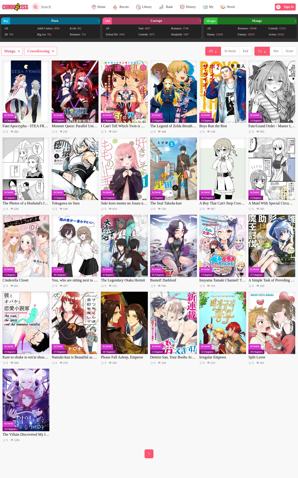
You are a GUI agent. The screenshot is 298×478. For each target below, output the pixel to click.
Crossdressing (40, 51)
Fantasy (246, 34)
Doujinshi (180, 34)
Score (289, 51)
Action (276, 34)
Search (41, 7)
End (245, 51)
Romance (78, 34)
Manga (12, 51)
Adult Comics (48, 28)
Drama (215, 34)
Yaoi (144, 28)
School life (115, 34)
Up (260, 51)
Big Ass (44, 34)
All (6, 28)
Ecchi (75, 28)
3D (8, 34)
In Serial (230, 51)
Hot (276, 51)
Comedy (147, 34)
